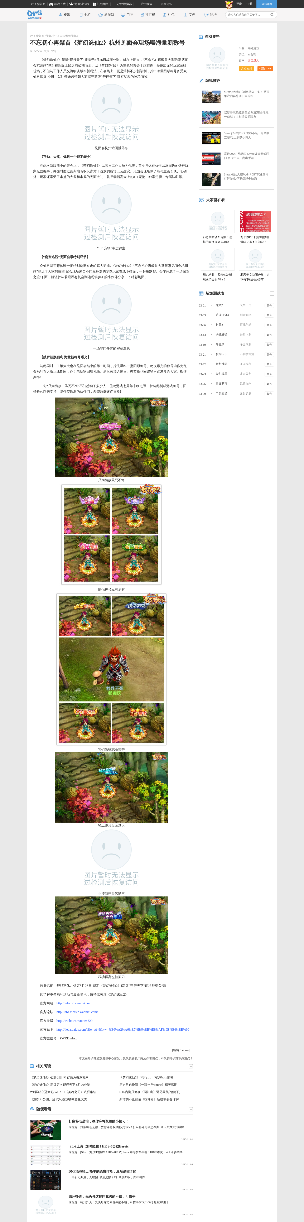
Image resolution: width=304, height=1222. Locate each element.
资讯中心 (52, 36)
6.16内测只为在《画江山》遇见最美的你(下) (149, 1092)
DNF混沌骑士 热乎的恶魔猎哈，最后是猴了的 (102, 1171)
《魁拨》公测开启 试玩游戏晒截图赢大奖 (58, 1099)
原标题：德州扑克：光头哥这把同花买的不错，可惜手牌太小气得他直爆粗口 (118, 1202)
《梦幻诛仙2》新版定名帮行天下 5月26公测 (60, 1084)
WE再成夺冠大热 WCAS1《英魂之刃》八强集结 (63, 1092)
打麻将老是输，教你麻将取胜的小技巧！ (99, 1121)
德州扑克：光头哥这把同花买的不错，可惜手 (102, 1196)
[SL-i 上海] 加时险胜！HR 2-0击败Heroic (99, 1146)
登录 (239, 3)
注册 (249, 3)
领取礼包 (265, 68)
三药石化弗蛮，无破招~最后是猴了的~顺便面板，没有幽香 (107, 1177)
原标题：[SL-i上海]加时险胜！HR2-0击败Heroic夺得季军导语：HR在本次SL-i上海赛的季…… (129, 1152)
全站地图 (267, 4)
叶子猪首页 (37, 36)
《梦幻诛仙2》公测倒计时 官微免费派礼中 (59, 1077)
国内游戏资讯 (68, 36)
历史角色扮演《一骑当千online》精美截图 (148, 1084)
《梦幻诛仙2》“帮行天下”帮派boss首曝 (146, 1077)
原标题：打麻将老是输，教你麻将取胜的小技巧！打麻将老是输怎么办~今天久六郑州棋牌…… (129, 1127)
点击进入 (253, 60)
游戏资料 (246, 68)
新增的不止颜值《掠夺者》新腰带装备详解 (149, 1099)
